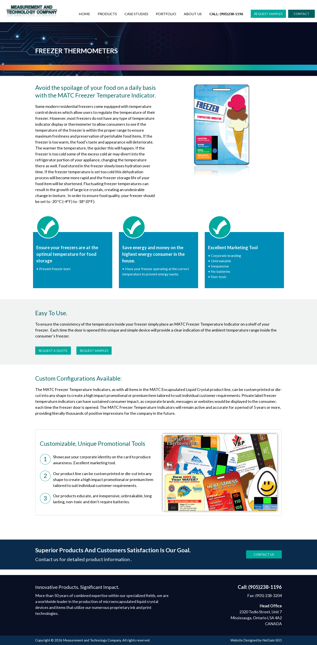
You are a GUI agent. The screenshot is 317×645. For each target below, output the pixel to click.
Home (84, 14)
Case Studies (136, 14)
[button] (268, 14)
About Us (193, 14)
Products (107, 14)
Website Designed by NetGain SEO (256, 640)
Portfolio (166, 14)
